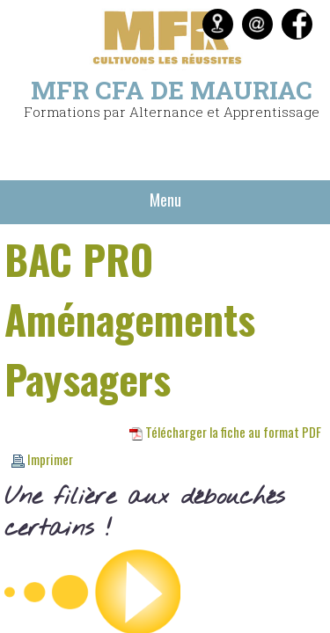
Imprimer (42, 459)
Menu (165, 199)
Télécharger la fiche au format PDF (225, 431)
